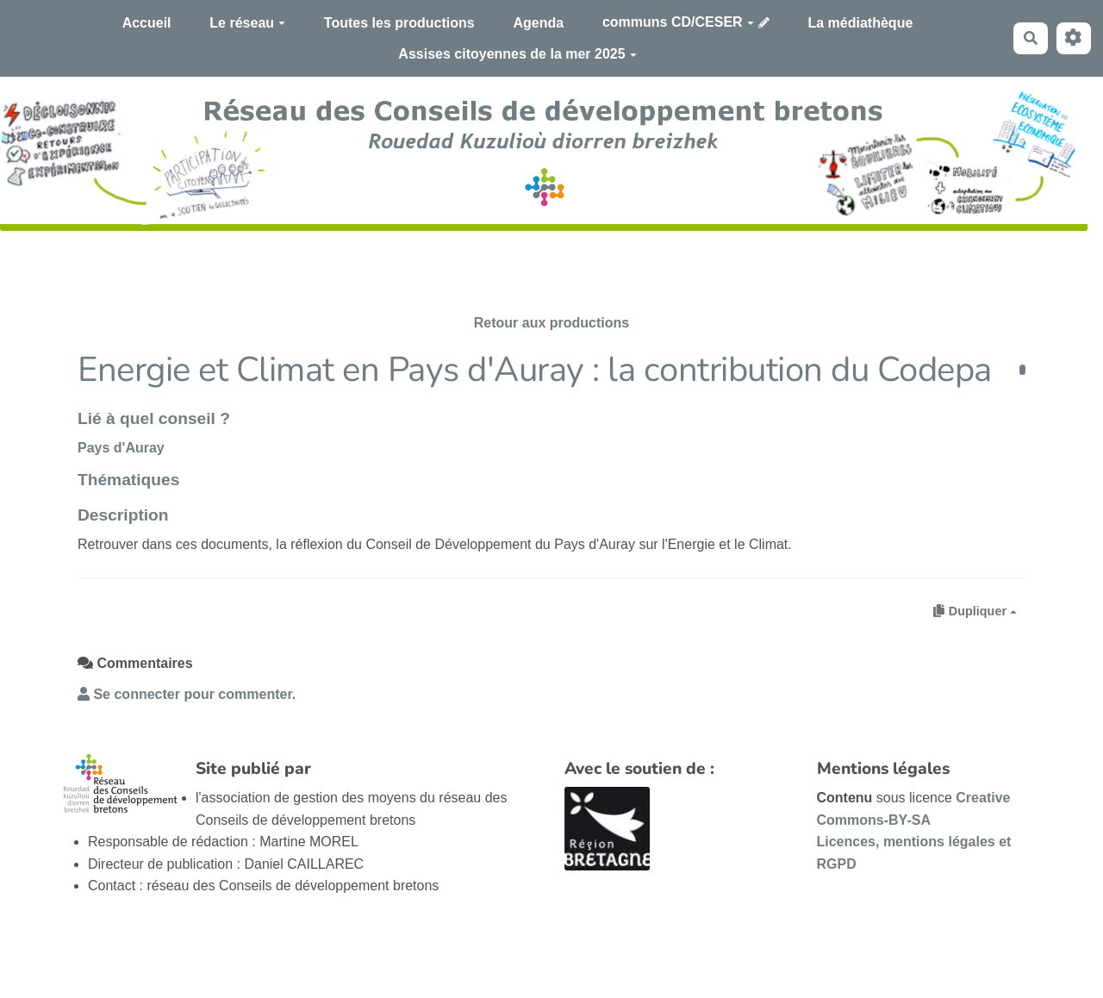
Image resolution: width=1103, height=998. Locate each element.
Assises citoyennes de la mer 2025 (517, 54)
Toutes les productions (399, 23)
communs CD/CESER (678, 22)
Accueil (146, 23)
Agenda (538, 23)
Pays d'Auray (121, 447)
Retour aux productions (551, 322)
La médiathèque (860, 23)
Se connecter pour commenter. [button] (187, 694)
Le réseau (247, 23)
